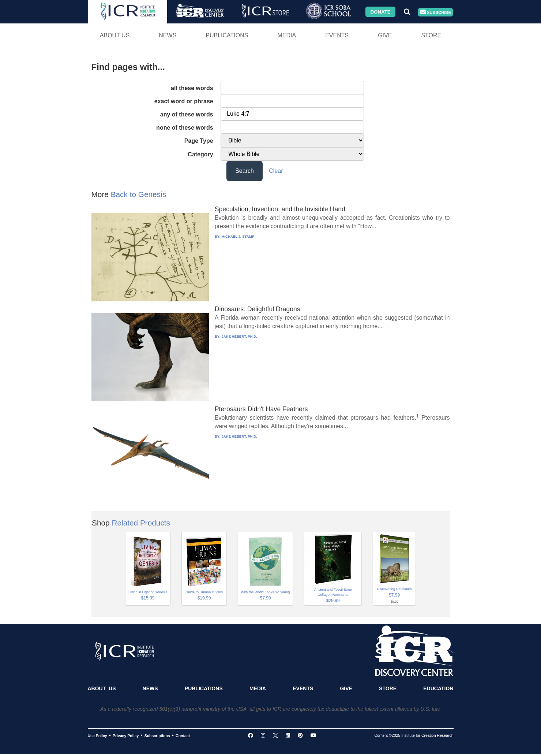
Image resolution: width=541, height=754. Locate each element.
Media (286, 35)
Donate (380, 11)
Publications (227, 35)
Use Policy (97, 735)
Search (244, 171)
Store (431, 35)
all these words (192, 88)
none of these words (184, 128)
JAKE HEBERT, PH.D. (239, 336)
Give (385, 35)
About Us (115, 35)
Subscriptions (157, 735)
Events (337, 35)
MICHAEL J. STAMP (237, 236)
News (167, 35)
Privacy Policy (126, 735)
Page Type (198, 141)
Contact (183, 735)
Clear (276, 171)
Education (438, 688)
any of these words (186, 114)
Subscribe (435, 12)
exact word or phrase (183, 101)
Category (200, 154)
